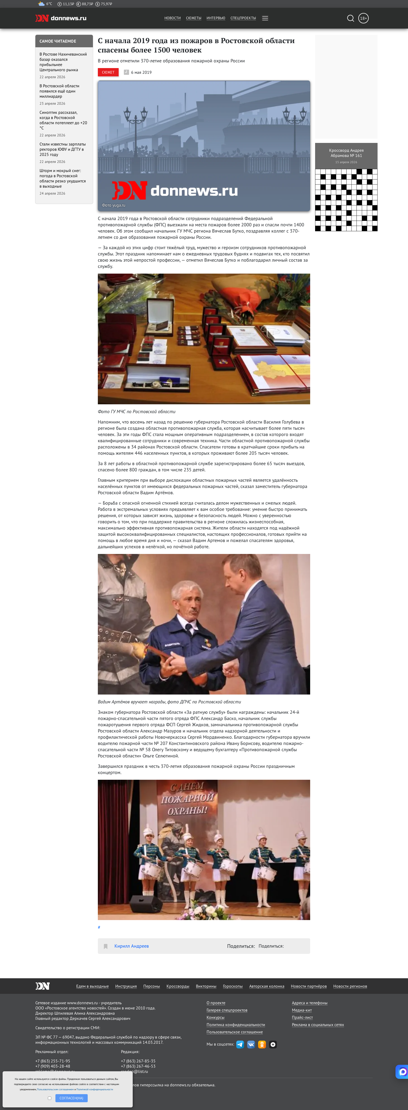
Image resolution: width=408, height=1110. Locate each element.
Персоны (151, 986)
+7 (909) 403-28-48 (52, 1066)
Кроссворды (178, 986)
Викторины (206, 986)
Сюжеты (193, 18)
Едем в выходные (92, 986)
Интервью (216, 18)
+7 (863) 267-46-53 (138, 1066)
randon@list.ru (134, 1071)
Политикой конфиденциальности (94, 1089)
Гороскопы (233, 986)
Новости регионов (350, 986)
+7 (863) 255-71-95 (52, 1060)
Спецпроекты (243, 18)
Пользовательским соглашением (55, 1089)
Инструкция (126, 986)
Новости (172, 18)
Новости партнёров (309, 986)
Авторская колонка (266, 986)
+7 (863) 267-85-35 (138, 1060)
